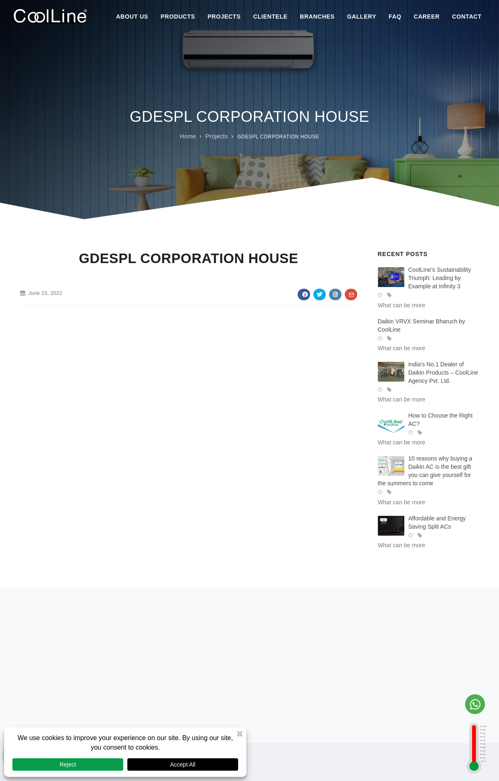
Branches (317, 16)
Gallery (362, 16)
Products (178, 16)
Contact (467, 16)
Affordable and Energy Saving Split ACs (437, 522)
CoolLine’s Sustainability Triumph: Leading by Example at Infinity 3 (439, 278)
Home (188, 136)
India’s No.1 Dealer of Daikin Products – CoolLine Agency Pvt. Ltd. (443, 372)
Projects (224, 16)
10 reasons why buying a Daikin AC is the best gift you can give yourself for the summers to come (425, 471)
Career (427, 16)
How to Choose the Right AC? (440, 419)
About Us (132, 16)
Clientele (270, 16)
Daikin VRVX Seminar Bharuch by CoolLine (421, 325)
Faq (395, 16)
